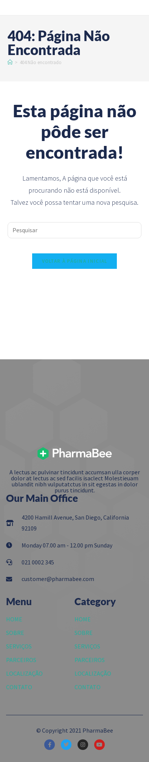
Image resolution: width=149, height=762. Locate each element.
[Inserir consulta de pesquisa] (75, 230)
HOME (14, 619)
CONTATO (19, 687)
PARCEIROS (21, 660)
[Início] (10, 62)
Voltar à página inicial (74, 261)
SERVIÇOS (19, 646)
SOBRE (15, 632)
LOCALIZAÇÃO (24, 673)
